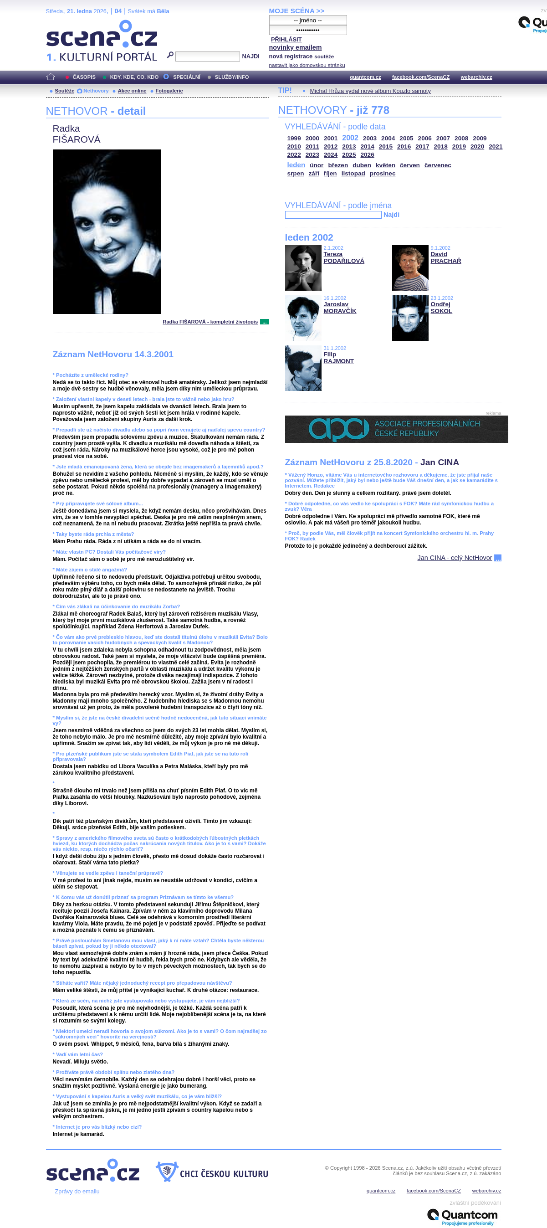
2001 (330, 138)
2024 (330, 154)
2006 (425, 138)
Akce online (132, 90)
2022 (294, 154)
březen (338, 165)
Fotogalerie (169, 90)
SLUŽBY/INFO (232, 77)
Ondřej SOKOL (442, 307)
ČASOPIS (84, 77)
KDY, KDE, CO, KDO (134, 77)
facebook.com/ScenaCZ (421, 77)
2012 (330, 146)
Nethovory (95, 90)
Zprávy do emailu (77, 1191)
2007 (443, 138)
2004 (388, 138)
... (264, 321)
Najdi (391, 214)
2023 (312, 154)
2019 (459, 146)
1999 (294, 138)
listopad (353, 173)
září (314, 173)
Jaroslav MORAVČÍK (340, 307)
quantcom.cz (365, 77)
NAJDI (250, 56)
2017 (422, 146)
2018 (441, 146)
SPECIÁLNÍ (186, 77)
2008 (461, 138)
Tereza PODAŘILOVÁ (344, 257)
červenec (437, 165)
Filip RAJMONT (339, 358)
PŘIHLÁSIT (286, 39)
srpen (295, 173)
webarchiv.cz (476, 77)
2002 (350, 138)
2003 (370, 138)
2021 (495, 146)
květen (385, 165)
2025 (349, 154)
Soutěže (65, 90)
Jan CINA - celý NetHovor (455, 557)
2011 (312, 146)
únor (316, 165)
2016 (404, 146)
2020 (477, 146)
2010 (294, 146)
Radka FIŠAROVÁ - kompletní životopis (210, 321)
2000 (312, 138)
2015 (386, 146)
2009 (479, 138)
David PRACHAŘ (446, 257)
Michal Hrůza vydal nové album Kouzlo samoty (370, 90)
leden (296, 165)
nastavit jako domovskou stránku (307, 65)
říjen (330, 173)
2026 (367, 154)
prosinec (383, 173)
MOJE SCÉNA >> (297, 11)
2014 (367, 146)
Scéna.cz (61, 23)
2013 (349, 146)
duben (362, 165)
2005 (406, 138)
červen (410, 165)
